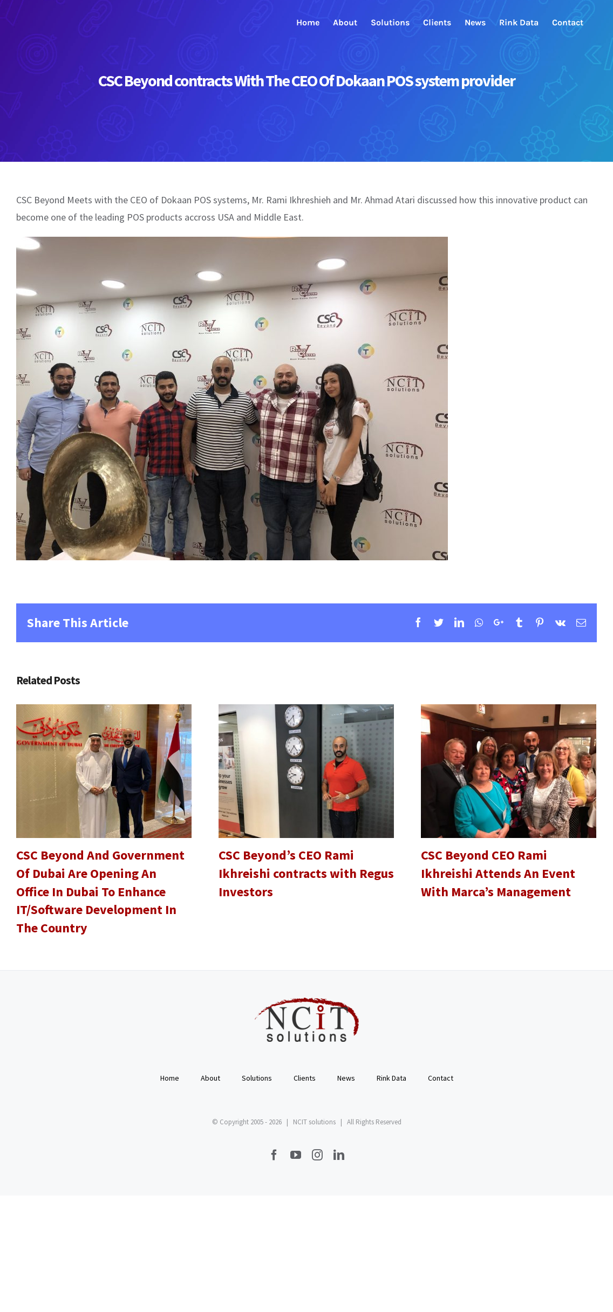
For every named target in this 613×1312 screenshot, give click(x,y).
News (346, 1078)
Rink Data (391, 1078)
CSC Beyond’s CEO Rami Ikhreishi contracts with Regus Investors (306, 873)
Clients (305, 1078)
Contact (440, 1078)
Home (169, 1078)
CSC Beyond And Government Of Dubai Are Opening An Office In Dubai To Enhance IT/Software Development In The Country (100, 891)
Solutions (257, 1078)
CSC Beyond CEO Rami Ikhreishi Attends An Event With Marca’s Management (498, 873)
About (210, 1078)
